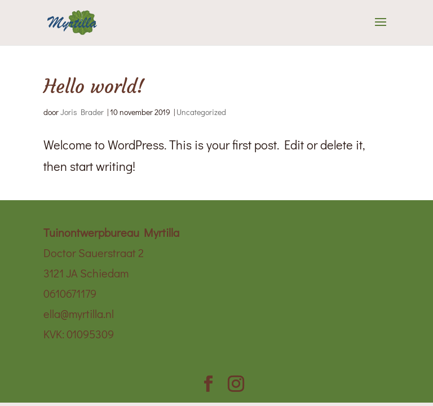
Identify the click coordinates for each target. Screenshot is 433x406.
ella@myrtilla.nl (78, 313)
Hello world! (93, 86)
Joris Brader (82, 112)
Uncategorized (201, 112)
